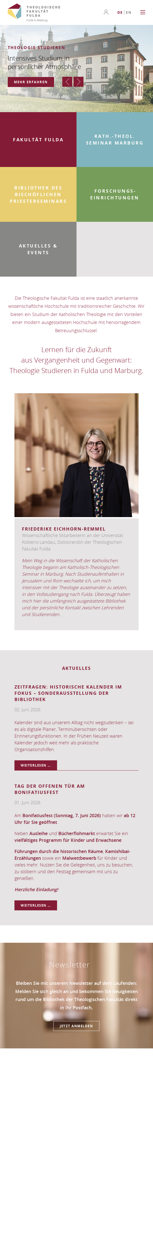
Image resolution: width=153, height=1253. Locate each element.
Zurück (67, 82)
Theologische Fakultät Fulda (34, 12)
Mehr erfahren (31, 82)
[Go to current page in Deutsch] (120, 12)
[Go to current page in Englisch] (128, 12)
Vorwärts (78, 82)
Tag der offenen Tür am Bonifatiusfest (49, 789)
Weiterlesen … (39, 765)
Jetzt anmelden (76, 1026)
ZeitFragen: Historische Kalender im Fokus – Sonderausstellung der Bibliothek (68, 693)
